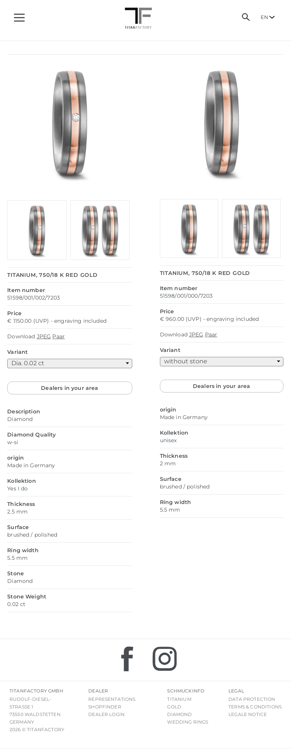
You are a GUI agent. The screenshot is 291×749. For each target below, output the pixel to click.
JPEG (44, 336)
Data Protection (251, 699)
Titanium (179, 699)
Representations (111, 699)
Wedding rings (187, 722)
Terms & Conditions (255, 707)
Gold (174, 707)
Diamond (179, 714)
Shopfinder (104, 707)
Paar (58, 336)
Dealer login (106, 714)
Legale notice (247, 714)
